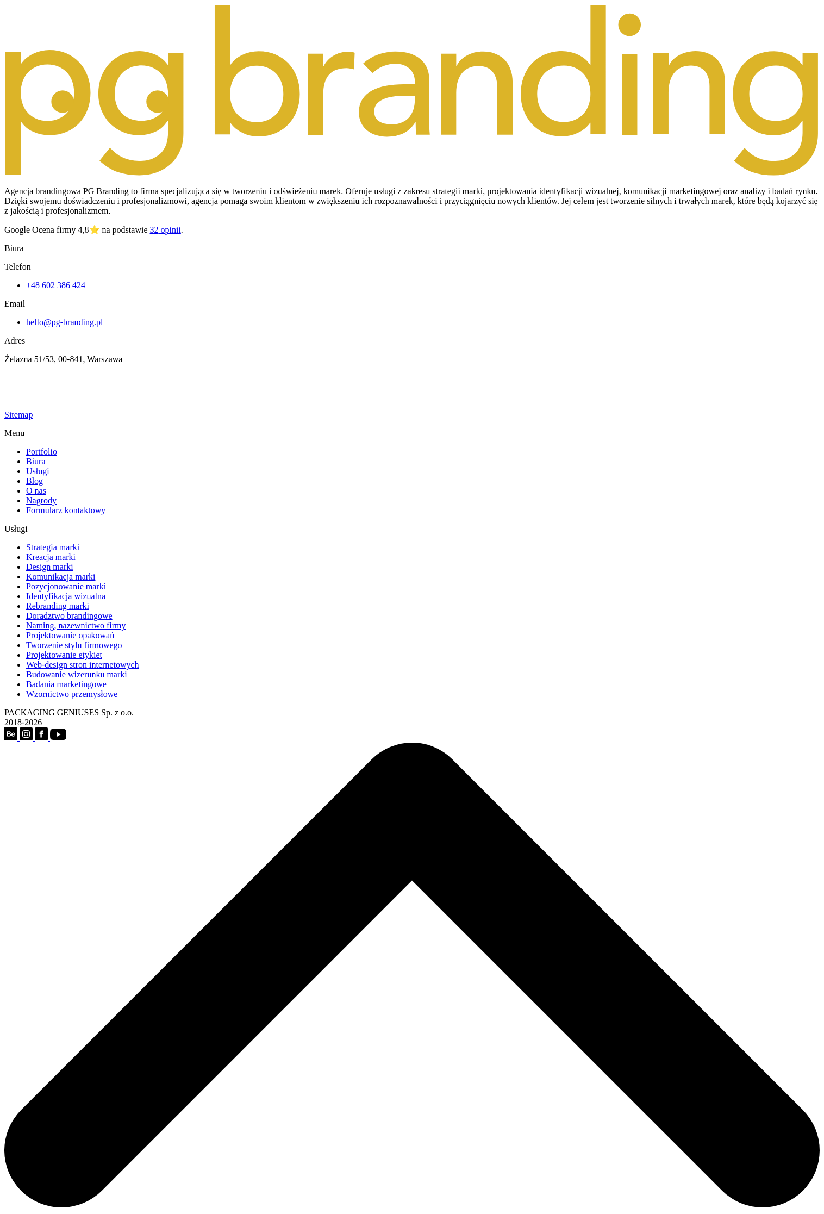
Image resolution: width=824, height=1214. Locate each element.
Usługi (37, 471)
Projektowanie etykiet (64, 654)
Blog (34, 480)
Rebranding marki (57, 606)
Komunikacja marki (61, 576)
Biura (36, 461)
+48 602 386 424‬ (55, 285)
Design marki (49, 566)
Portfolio (41, 451)
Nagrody (41, 500)
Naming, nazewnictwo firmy (76, 625)
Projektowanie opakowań (70, 635)
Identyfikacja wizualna (65, 596)
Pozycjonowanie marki (66, 586)
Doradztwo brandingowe (69, 615)
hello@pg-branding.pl (64, 322)
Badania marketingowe (66, 684)
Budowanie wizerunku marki (76, 674)
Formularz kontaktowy (65, 510)
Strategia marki (52, 547)
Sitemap (18, 414)
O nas (36, 490)
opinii (165, 229)
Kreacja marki (51, 557)
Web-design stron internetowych (82, 664)
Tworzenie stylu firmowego (74, 645)
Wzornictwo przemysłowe (71, 694)
